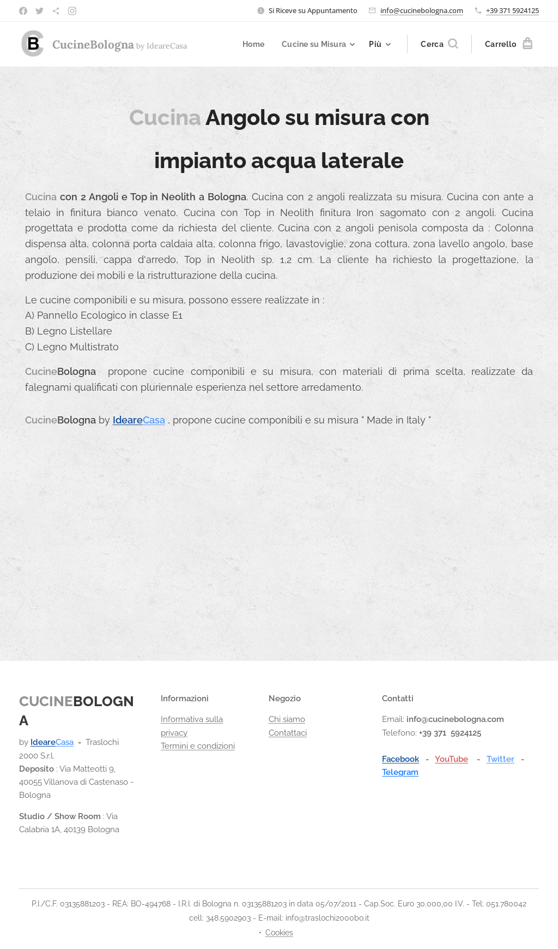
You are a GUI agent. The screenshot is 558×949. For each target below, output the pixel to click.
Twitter (500, 759)
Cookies (279, 932)
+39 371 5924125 (512, 10)
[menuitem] (252, 44)
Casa (154, 420)
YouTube (451, 759)
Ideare (128, 420)
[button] (439, 44)
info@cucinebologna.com (421, 10)
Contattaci (288, 733)
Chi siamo (287, 719)
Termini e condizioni (198, 746)
